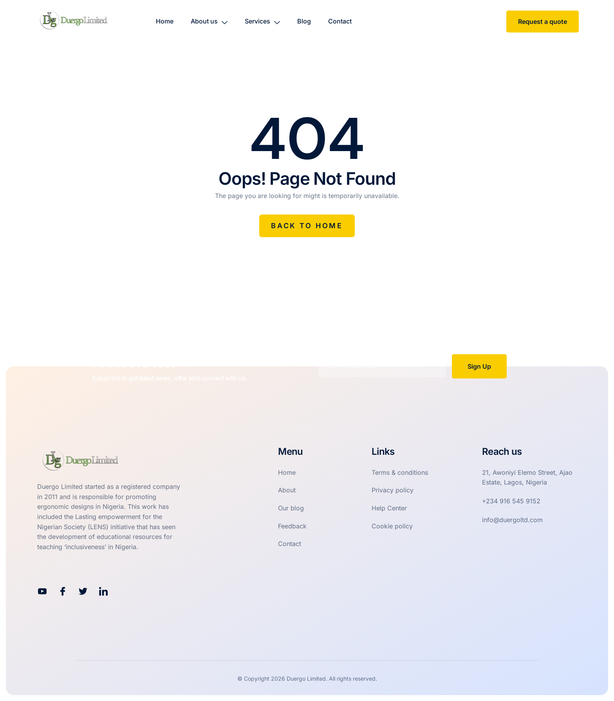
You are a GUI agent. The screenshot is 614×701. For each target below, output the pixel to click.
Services (262, 21)
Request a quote (542, 21)
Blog (304, 21)
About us (209, 21)
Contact (340, 21)
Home (164, 21)
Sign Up (479, 366)
